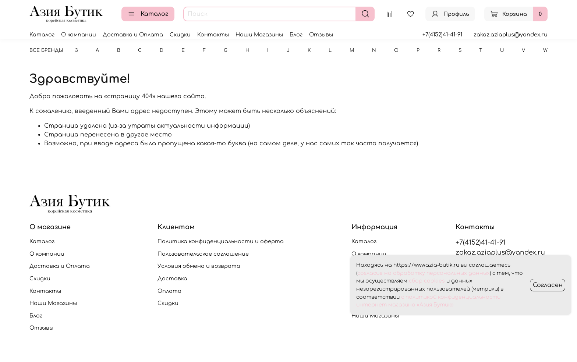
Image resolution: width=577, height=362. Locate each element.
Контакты (213, 35)
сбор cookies (427, 281)
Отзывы (321, 35)
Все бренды (46, 50)
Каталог (148, 14)
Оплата (169, 291)
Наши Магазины (259, 35)
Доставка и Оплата (133, 35)
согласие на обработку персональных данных (423, 273)
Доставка (172, 278)
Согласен (548, 285)
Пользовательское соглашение (203, 254)
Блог (296, 35)
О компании (78, 35)
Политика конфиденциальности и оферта (220, 241)
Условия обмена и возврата (198, 266)
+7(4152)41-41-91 (442, 35)
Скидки (180, 35)
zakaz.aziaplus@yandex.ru (511, 35)
